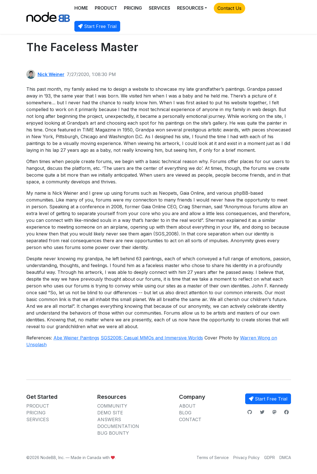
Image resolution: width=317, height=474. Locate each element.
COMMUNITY (112, 406)
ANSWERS (109, 419)
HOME (81, 8)
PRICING (133, 8)
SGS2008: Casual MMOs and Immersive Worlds (152, 338)
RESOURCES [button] (190, 8)
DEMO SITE (110, 412)
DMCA (285, 457)
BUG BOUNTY (113, 433)
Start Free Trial (97, 26)
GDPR (269, 457)
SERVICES (159, 8)
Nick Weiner (51, 74)
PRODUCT (106, 8)
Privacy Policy (246, 457)
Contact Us (229, 8)
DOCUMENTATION (118, 426)
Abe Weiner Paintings (76, 338)
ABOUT (187, 406)
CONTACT (190, 419)
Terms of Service (213, 457)
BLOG (185, 412)
